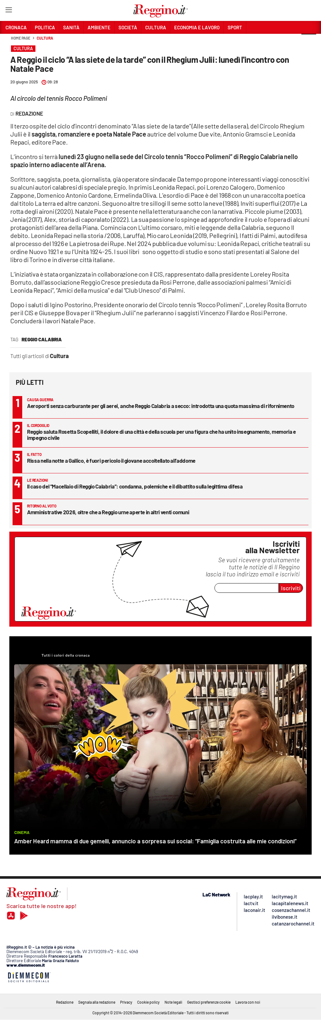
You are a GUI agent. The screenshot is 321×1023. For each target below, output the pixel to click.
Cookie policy (148, 1002)
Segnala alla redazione (96, 1002)
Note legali (173, 1002)
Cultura (45, 38)
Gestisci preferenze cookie (209, 1002)
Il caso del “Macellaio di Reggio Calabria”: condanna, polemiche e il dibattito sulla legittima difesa (135, 486)
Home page (20, 38)
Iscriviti (291, 588)
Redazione (64, 1002)
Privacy (126, 1002)
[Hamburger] (8, 11)
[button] (308, 41)
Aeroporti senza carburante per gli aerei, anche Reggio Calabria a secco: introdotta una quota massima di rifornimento (160, 406)
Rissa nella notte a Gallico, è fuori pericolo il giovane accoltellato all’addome (111, 460)
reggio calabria (42, 339)
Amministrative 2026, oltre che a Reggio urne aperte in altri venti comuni (108, 512)
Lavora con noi (247, 1002)
